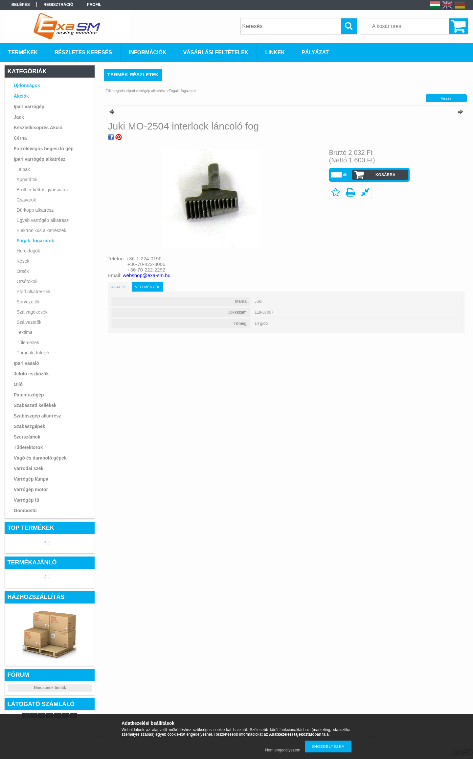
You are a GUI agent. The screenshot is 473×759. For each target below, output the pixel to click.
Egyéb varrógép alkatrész (43, 220)
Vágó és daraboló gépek (40, 458)
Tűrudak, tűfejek (33, 352)
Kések (23, 261)
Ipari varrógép (29, 106)
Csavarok (26, 199)
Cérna (20, 138)
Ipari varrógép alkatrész (39, 159)
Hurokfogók (28, 250)
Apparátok (27, 179)
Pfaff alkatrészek (34, 291)
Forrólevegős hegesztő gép (44, 148)
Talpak (23, 169)
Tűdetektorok (28, 447)
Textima (25, 332)
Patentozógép (29, 394)
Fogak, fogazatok (35, 240)
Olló (18, 384)
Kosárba (385, 175)
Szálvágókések (32, 312)
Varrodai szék (28, 468)
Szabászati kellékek (35, 405)
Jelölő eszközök (31, 373)
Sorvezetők (28, 301)
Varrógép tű (26, 500)
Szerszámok (27, 436)
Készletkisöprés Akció (38, 127)
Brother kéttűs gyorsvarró (42, 189)
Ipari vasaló (26, 363)
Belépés (20, 4)
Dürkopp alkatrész (35, 210)
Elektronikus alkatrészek (41, 230)
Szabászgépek (29, 426)
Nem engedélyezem (282, 750)
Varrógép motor (31, 489)
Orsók (23, 271)
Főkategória (115, 91)
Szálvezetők (29, 322)
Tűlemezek (28, 342)
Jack (19, 117)
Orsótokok (27, 281)
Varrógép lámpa (31, 479)
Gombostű (25, 510)
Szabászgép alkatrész (37, 415)
